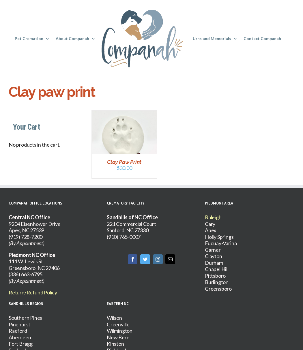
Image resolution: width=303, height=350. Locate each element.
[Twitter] (145, 259)
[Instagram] (158, 259)
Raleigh (213, 217)
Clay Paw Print (124, 162)
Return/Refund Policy (33, 292)
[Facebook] (133, 259)
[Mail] (170, 259)
